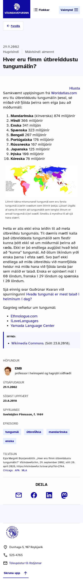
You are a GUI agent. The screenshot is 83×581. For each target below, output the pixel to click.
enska (9, 441)
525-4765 (16, 555)
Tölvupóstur (25, 563)
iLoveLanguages (24, 320)
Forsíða (15, 26)
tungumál (12, 432)
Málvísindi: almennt (39, 52)
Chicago (8, 470)
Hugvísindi (11, 52)
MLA (24, 470)
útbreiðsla (33, 432)
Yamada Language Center (32, 325)
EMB (18, 368)
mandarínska (58, 432)
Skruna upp (16, 573)
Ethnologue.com (24, 316)
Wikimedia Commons (27, 343)
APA (17, 470)
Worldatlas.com (64, 93)
